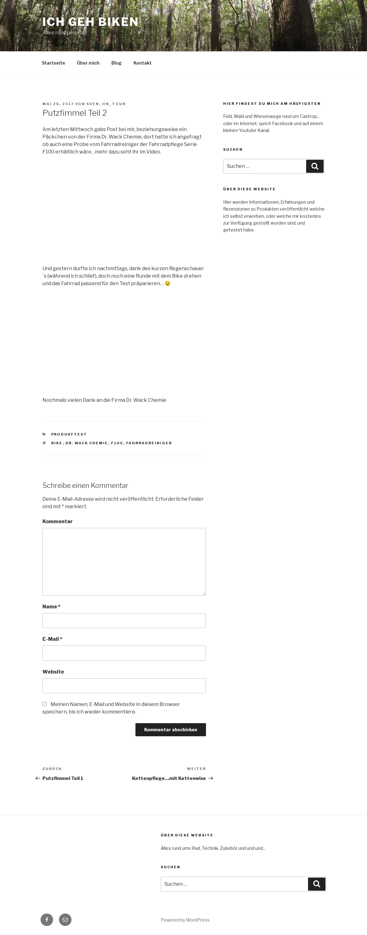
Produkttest (69, 434)
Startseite (53, 63)
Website (53, 672)
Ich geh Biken (90, 22)
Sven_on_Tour (106, 104)
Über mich (88, 63)
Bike (57, 443)
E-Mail (52, 639)
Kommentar (57, 521)
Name (51, 607)
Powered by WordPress (185, 920)
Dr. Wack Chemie (87, 443)
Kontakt (143, 63)
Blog (116, 63)
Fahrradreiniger (149, 443)
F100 (117, 443)
